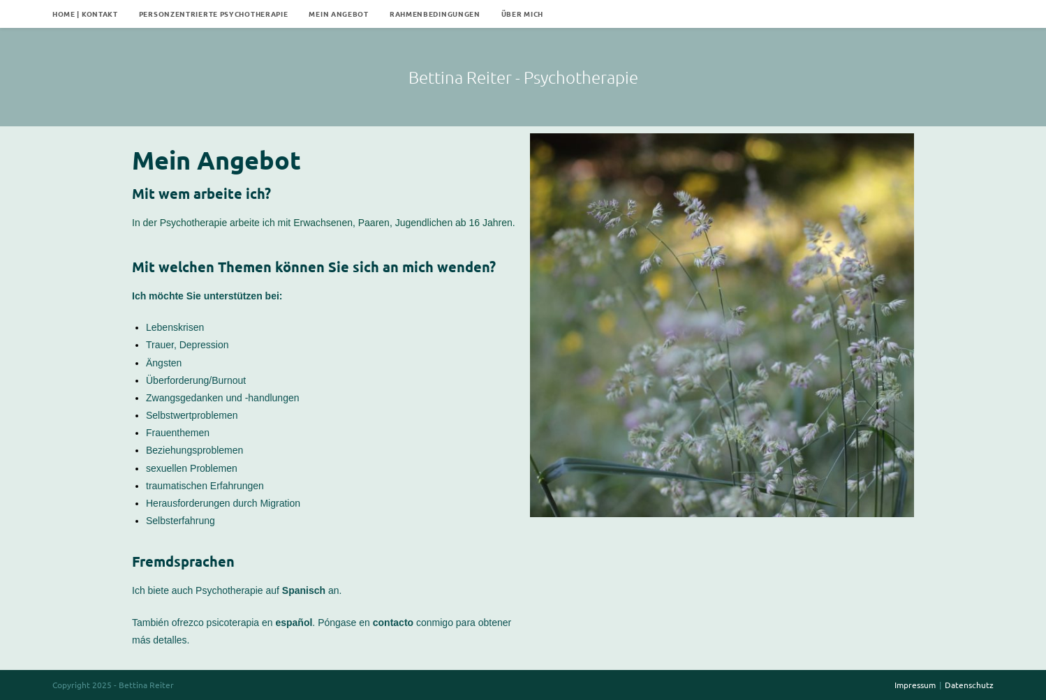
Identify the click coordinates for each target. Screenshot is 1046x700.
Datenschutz (969, 684)
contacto (393, 622)
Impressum (915, 684)
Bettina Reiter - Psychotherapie (523, 76)
